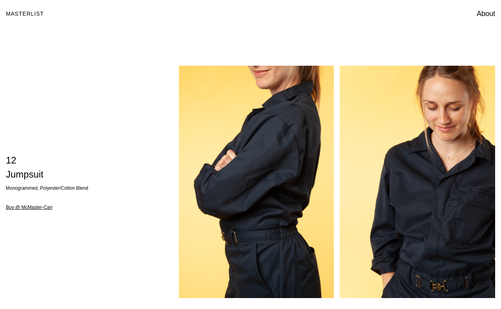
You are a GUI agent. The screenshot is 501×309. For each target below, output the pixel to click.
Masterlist (25, 13)
